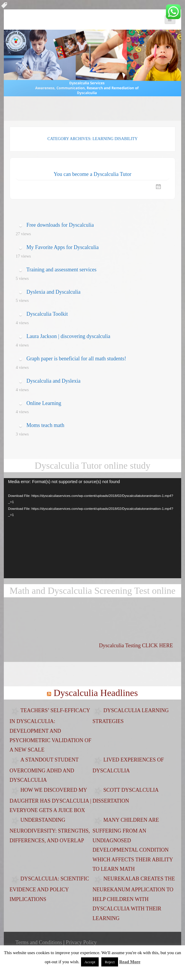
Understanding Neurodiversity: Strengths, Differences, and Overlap (50, 830)
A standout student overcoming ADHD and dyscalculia (44, 770)
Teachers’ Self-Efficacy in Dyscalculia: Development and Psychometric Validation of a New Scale (50, 730)
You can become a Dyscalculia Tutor (93, 174)
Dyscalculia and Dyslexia (53, 381)
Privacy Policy (81, 942)
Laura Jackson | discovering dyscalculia (68, 336)
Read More (129, 961)
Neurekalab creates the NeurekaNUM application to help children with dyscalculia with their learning (133, 898)
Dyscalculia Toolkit (47, 314)
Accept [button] (90, 962)
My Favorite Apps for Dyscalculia (62, 247)
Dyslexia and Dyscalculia (53, 292)
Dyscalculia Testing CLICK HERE (136, 645)
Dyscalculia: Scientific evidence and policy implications (49, 889)
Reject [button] (110, 962)
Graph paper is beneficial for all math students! (76, 359)
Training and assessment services (61, 270)
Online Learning (43, 403)
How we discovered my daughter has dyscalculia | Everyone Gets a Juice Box (50, 800)
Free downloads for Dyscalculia (60, 225)
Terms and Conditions (39, 942)
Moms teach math (45, 425)
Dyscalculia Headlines (95, 692)
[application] (92, 528)
